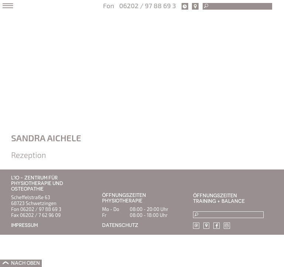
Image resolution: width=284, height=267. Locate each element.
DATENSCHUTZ (120, 225)
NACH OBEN (25, 263)
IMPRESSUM (24, 225)
